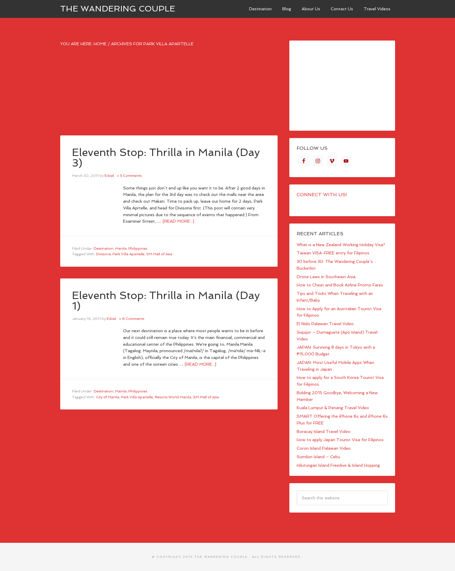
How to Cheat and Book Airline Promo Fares (340, 285)
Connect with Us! (322, 194)
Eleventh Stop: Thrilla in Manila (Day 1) (166, 300)
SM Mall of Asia (159, 254)
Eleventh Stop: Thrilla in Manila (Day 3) (166, 157)
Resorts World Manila (173, 397)
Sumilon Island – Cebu (318, 456)
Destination (103, 248)
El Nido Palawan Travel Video (325, 323)
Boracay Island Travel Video (323, 431)
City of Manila (107, 397)
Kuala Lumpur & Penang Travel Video (333, 407)
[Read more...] (178, 221)
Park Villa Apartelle (129, 254)
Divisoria (103, 254)
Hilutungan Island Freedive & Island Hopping (338, 465)
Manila (121, 248)
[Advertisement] (169, 94)
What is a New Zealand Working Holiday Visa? (341, 244)
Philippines (137, 248)
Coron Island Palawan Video (324, 448)
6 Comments (133, 319)
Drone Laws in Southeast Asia (326, 276)
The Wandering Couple (117, 9)
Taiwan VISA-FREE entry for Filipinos (333, 253)
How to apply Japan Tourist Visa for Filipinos (340, 439)
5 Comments (131, 176)
